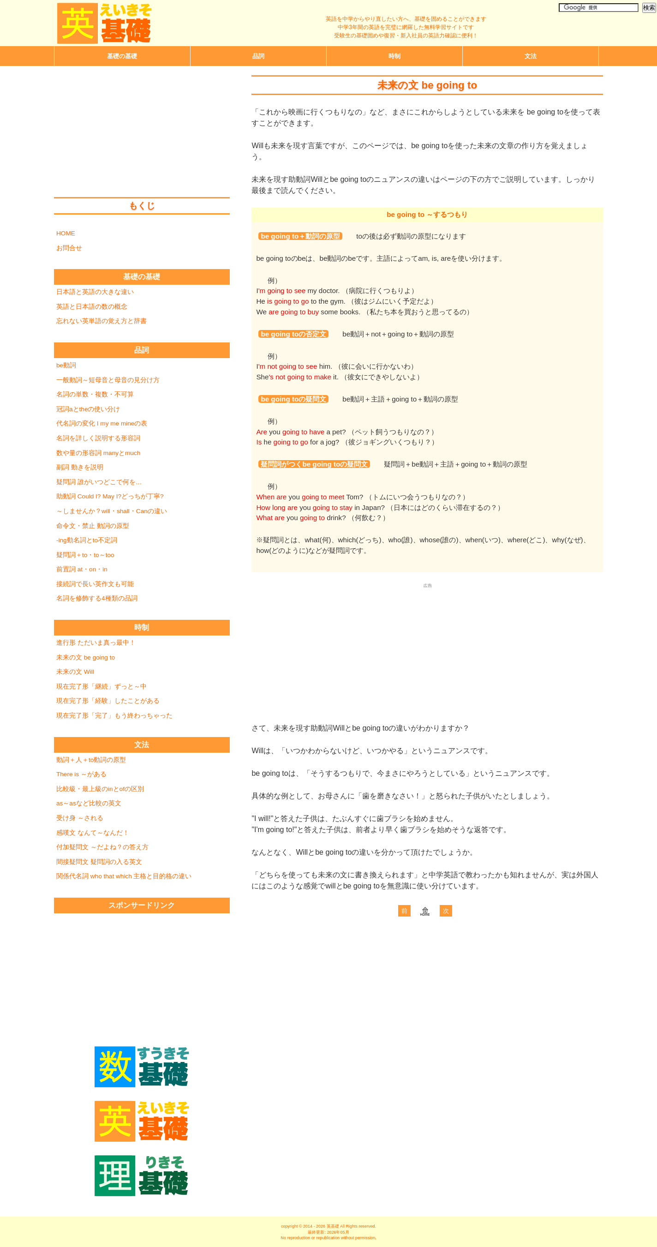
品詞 (258, 56)
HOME (65, 233)
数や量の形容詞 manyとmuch (98, 453)
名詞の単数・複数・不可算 (95, 394)
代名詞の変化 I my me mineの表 (101, 423)
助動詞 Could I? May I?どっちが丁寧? (110, 496)
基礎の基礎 (141, 277)
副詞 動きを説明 (79, 467)
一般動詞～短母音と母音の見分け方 (108, 380)
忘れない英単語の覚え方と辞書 (101, 321)
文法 (531, 56)
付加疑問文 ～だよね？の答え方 (102, 847)
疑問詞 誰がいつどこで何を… (99, 482)
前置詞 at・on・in (82, 569)
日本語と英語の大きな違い (95, 291)
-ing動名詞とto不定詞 (86, 540)
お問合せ (69, 248)
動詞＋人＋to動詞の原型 (91, 759)
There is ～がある (81, 774)
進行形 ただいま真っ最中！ (96, 642)
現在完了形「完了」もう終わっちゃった (114, 715)
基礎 (122, 56)
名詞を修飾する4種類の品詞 (96, 598)
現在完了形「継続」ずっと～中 (101, 686)
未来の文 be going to (85, 657)
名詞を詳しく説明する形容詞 (98, 438)
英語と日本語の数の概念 (91, 306)
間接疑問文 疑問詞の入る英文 (99, 861)
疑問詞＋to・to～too (85, 555)
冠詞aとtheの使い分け (88, 409)
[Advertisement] (427, 645)
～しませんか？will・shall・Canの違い (111, 511)
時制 (394, 56)
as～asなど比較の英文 (88, 803)
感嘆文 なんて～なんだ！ (92, 832)
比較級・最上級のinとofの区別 (100, 788)
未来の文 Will (75, 671)
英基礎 (333, 1226)
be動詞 (66, 365)
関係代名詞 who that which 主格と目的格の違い (123, 876)
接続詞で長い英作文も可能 (95, 584)
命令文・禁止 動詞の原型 (92, 525)
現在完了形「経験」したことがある (108, 700)
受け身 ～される (79, 818)
